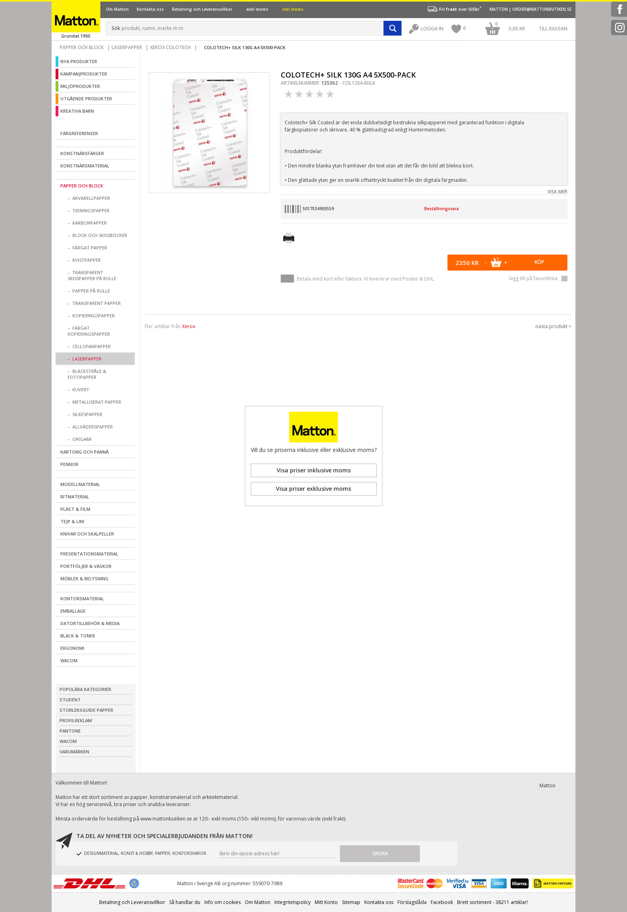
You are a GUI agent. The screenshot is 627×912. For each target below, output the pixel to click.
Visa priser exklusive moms (313, 488)
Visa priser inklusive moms (314, 470)
